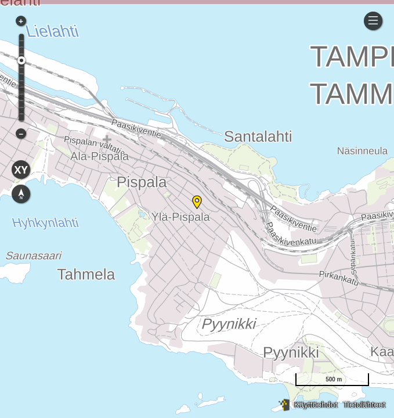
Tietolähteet (364, 404)
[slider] (21, 60)
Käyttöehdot (316, 404)
